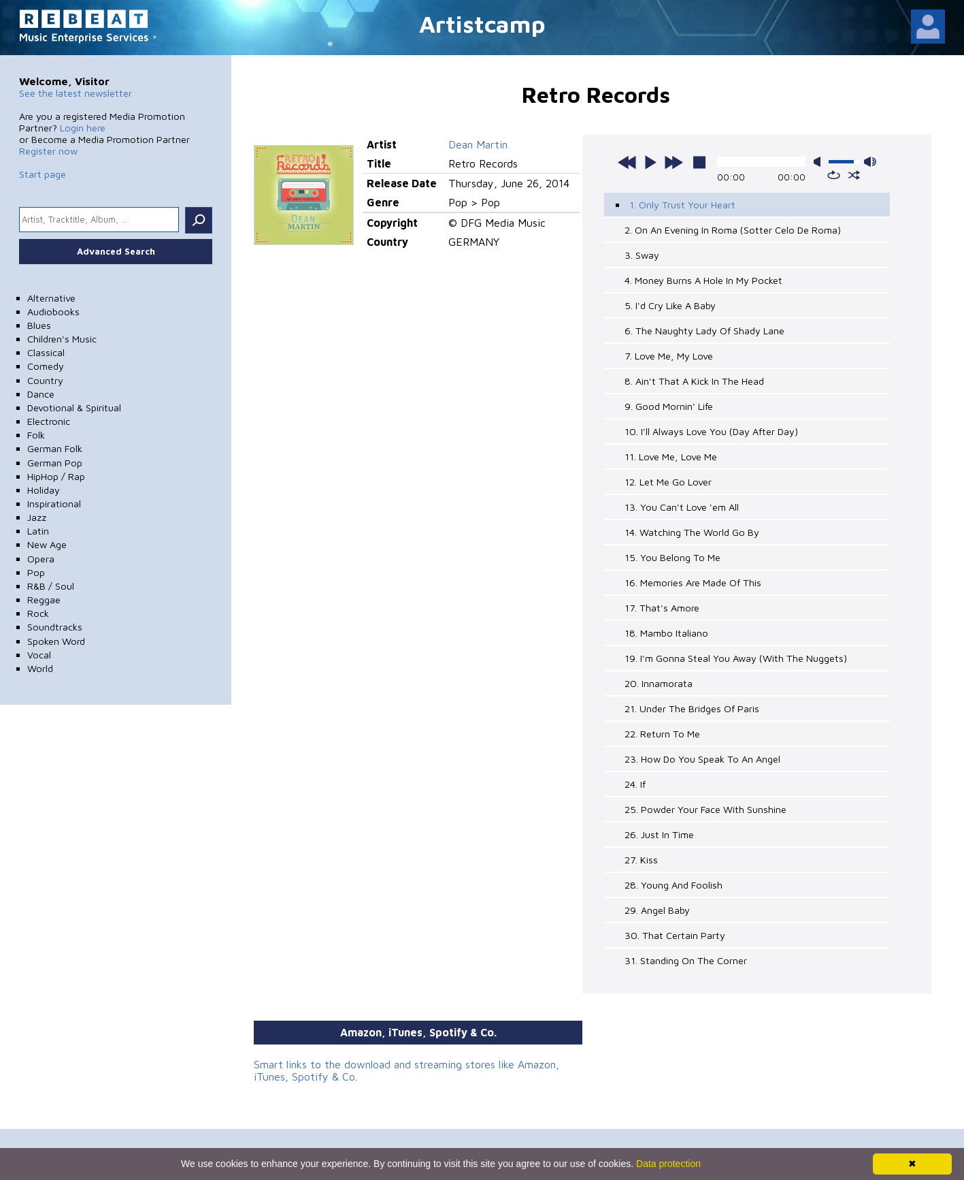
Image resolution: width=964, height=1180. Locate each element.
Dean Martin (478, 144)
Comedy (45, 366)
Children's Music (62, 339)
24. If (635, 784)
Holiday (43, 490)
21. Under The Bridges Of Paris (692, 708)
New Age (47, 544)
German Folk (54, 448)
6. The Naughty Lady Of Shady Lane (704, 330)
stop (699, 162)
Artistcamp (482, 23)
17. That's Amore (662, 607)
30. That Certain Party (675, 935)
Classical (46, 352)
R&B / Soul (50, 586)
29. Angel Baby (657, 910)
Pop (36, 572)
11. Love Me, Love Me (671, 456)
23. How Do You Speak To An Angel (702, 759)
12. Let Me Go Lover (668, 482)
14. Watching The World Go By (692, 532)
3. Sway (642, 255)
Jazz (36, 517)
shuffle (854, 175)
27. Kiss (641, 859)
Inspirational (54, 503)
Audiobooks (53, 311)
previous (627, 162)
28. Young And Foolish (673, 885)
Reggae (44, 599)
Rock (38, 613)
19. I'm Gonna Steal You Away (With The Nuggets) (736, 658)
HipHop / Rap (56, 476)
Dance (40, 394)
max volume (870, 162)
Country (45, 380)
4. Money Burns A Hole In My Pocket (703, 280)
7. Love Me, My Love (669, 356)
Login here (82, 127)
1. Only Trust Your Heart (682, 204)
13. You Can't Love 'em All (682, 507)
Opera (40, 558)
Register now (48, 151)
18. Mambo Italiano (666, 633)
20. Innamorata (659, 683)
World (40, 668)
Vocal (39, 654)
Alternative (51, 298)
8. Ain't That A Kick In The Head (694, 381)
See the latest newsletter (75, 93)
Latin (38, 531)
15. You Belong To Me (672, 557)
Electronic (48, 421)
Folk (36, 435)
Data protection (668, 1163)
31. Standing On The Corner (686, 960)
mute (820, 162)
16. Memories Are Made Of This (693, 582)
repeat (833, 175)
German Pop (54, 462)
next (673, 162)
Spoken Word (56, 641)
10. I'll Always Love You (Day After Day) (711, 431)
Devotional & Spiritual (74, 407)
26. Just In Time (659, 834)
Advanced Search (116, 251)
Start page (42, 174)
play (650, 162)
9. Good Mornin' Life (669, 406)
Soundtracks (54, 627)
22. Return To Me (662, 733)
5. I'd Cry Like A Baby (670, 305)
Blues (39, 325)
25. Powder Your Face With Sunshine (705, 809)
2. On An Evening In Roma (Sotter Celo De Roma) (733, 230)
